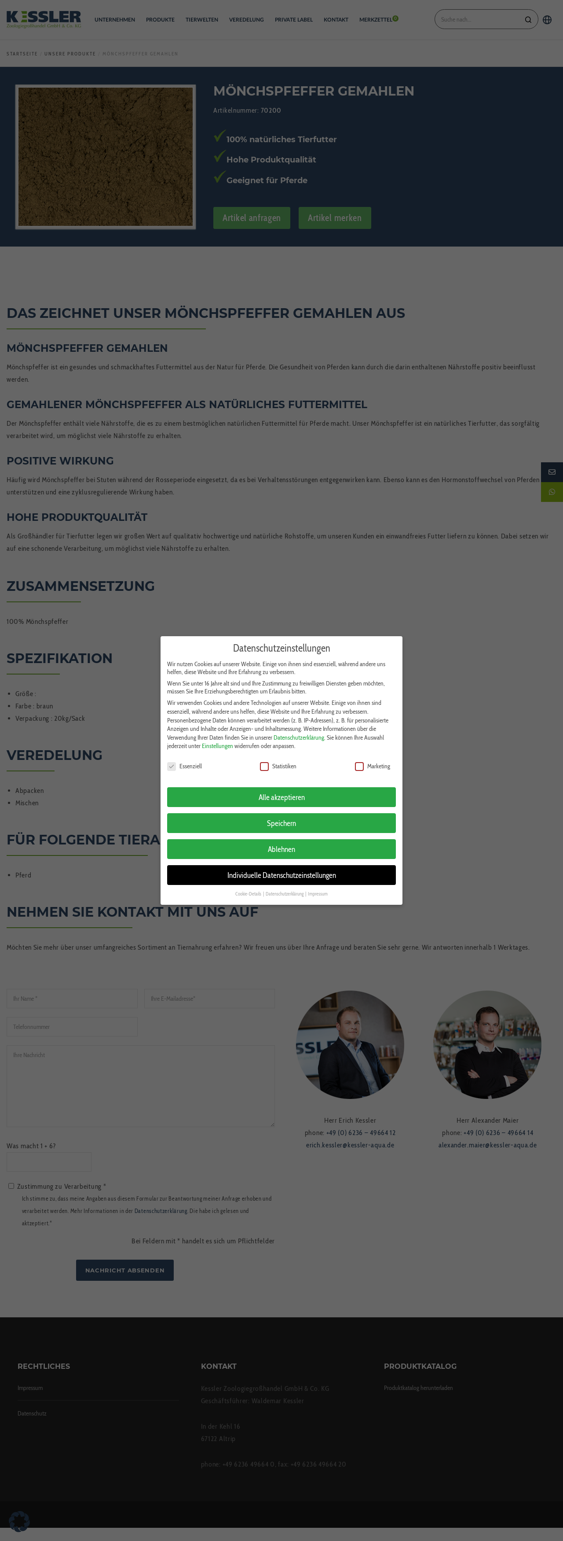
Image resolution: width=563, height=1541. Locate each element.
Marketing (372, 752)
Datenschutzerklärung (299, 723)
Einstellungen (217, 732)
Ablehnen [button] (281, 835)
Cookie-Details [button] (248, 880)
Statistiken (278, 752)
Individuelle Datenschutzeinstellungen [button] (281, 861)
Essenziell (184, 752)
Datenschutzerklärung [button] (285, 880)
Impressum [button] (318, 880)
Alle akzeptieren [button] (282, 783)
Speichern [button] (281, 809)
